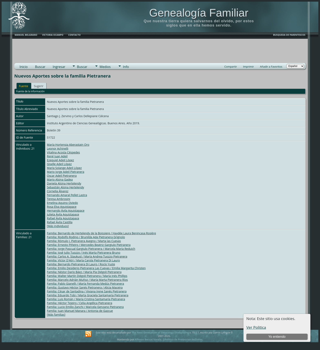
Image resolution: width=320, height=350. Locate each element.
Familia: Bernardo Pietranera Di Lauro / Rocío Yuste (81, 264)
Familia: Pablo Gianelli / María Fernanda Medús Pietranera (85, 284)
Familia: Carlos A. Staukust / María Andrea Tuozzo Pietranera (87, 256)
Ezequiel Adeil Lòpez (60, 160)
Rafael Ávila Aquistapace (63, 218)
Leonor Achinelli (57, 148)
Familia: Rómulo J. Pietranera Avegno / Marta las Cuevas (84, 241)
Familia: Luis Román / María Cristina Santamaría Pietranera (86, 299)
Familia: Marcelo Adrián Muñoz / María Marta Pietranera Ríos (87, 280)
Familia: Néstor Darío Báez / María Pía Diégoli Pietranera (84, 272)
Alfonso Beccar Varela (148, 339)
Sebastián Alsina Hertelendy (65, 187)
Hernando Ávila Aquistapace (65, 210)
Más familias (56, 315)
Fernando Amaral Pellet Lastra (67, 195)
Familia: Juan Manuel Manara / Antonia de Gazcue (80, 311)
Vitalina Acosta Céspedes (63, 152)
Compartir (230, 66)
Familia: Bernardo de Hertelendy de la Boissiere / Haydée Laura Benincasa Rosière (101, 233)
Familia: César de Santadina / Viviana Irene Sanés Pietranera (87, 291)
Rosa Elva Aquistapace (62, 207)
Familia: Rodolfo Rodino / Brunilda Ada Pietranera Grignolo (86, 237)
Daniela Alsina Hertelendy (64, 183)
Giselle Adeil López (59, 164)
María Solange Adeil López (64, 168)
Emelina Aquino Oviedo (62, 203)
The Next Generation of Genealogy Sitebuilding (160, 332)
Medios (105, 66)
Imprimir (248, 66)
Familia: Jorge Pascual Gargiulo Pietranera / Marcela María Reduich (91, 249)
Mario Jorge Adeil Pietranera (65, 172)
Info (126, 66)
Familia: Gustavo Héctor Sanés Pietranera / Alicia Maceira (85, 287)
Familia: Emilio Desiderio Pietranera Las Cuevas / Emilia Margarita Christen (96, 268)
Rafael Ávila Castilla (59, 222)
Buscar (40, 66)
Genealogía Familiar (198, 13)
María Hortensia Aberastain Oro (68, 145)
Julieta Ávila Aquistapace (63, 214)
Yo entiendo (277, 336)
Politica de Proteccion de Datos (183, 339)
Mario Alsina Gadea (60, 179)
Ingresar (59, 66)
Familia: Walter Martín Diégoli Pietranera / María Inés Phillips (87, 276)
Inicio (24, 66)
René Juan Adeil (57, 156)
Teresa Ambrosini (58, 199)
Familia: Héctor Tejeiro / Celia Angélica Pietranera (79, 303)
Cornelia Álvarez (57, 191)
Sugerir (38, 86)
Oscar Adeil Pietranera (62, 176)
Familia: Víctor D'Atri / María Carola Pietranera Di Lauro (83, 260)
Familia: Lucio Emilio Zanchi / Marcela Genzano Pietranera (85, 307)
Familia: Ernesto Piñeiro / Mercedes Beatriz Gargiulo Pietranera (89, 245)
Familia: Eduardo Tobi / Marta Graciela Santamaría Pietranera (87, 295)
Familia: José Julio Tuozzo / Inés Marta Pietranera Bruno (83, 252)
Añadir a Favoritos (271, 66)
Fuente (23, 86)
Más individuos (58, 226)
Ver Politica (256, 327)
